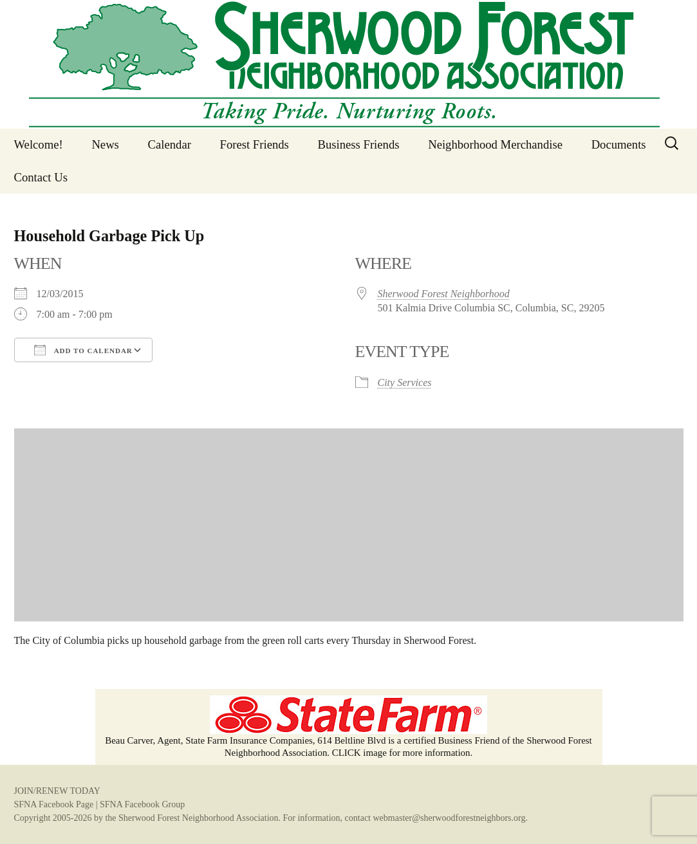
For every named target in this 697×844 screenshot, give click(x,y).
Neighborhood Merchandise (495, 144)
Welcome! (38, 144)
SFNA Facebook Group (142, 804)
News (105, 144)
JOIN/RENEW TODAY (57, 791)
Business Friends (359, 144)
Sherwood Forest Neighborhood (444, 293)
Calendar (169, 144)
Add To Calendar (83, 350)
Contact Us (41, 177)
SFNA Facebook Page (54, 804)
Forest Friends (254, 144)
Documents (618, 144)
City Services (405, 382)
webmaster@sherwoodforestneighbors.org (449, 818)
